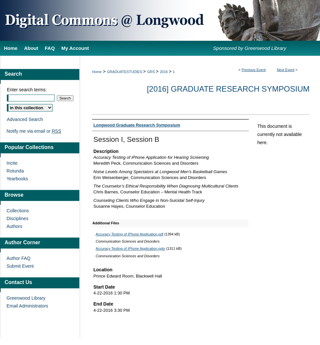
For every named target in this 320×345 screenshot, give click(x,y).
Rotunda (15, 170)
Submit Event (20, 266)
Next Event (286, 70)
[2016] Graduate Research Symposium (228, 88)
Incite (12, 163)
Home (97, 72)
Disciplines (17, 218)
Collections (18, 210)
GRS (151, 72)
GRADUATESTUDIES (125, 72)
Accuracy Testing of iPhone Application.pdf (129, 234)
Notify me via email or (34, 131)
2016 (164, 72)
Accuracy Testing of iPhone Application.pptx (130, 248)
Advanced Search (25, 119)
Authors (14, 226)
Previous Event (254, 70)
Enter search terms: (27, 89)
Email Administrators (27, 305)
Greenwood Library (26, 298)
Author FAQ (18, 258)
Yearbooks (17, 178)
